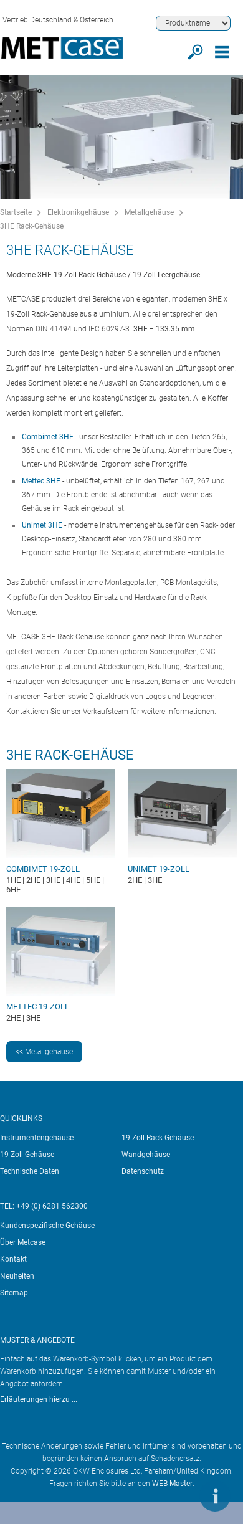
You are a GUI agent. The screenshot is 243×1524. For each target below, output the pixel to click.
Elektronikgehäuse (78, 212)
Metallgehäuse (149, 212)
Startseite (16, 212)
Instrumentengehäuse (37, 1137)
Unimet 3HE (42, 525)
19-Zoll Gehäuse (27, 1154)
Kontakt (13, 1259)
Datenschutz (143, 1171)
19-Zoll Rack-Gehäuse (158, 1137)
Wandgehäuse (146, 1154)
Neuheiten (17, 1276)
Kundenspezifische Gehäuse (47, 1225)
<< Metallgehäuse (44, 1051)
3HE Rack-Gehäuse (32, 226)
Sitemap (14, 1292)
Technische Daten (29, 1171)
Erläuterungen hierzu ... (38, 1399)
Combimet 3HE (48, 436)
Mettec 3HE (41, 481)
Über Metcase (22, 1242)
